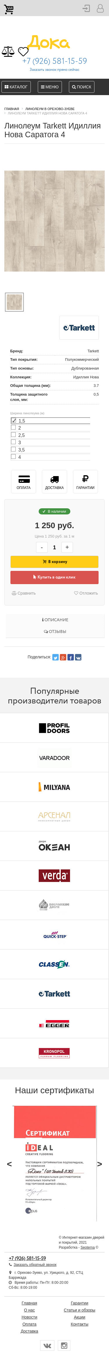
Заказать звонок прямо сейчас (54, 70)
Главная (29, 1303)
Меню (50, 87)
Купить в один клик (54, 577)
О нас (29, 1310)
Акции (79, 1317)
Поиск (81, 87)
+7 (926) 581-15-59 (54, 61)
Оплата (23, 481)
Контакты (79, 1324)
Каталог (16, 87)
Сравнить (23, 593)
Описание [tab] (55, 620)
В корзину (54, 562)
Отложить (86, 593)
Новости (29, 1317)
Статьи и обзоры (79, 1310)
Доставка (54, 481)
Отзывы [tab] (55, 632)
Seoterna (88, 1247)
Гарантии (85, 481)
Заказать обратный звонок (35, 1265)
